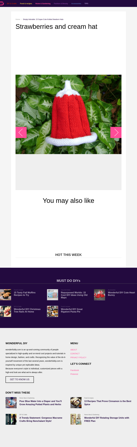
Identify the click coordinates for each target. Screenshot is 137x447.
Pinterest (74, 374)
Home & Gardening (42, 4)
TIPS (86, 4)
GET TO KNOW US (19, 379)
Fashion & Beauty (61, 4)
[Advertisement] (68, 52)
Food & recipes (26, 4)
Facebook (74, 370)
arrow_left (22, 132)
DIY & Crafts (12, 4)
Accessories (76, 4)
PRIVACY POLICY (78, 357)
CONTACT (75, 354)
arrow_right (115, 132)
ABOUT (73, 350)
